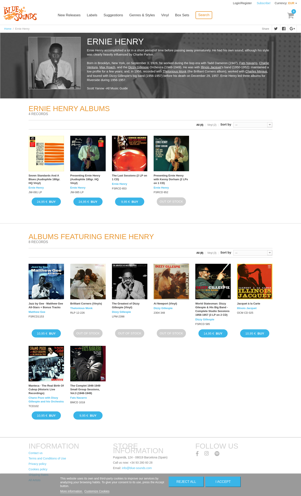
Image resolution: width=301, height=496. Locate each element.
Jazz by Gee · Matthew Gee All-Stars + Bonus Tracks (46, 305)
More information (71, 491)
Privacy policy (37, 464)
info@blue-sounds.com (137, 468)
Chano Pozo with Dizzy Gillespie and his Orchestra (46, 399)
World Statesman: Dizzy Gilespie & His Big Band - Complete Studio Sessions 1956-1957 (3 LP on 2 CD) (212, 309)
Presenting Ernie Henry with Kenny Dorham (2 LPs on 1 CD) (171, 179)
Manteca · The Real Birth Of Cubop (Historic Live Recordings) (46, 389)
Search (203, 15)
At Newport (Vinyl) (165, 303)
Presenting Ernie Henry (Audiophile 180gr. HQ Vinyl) (85, 179)
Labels (92, 15)
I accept (223, 481)
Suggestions (113, 15)
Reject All (186, 481)
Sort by (225, 124)
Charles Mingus (256, 71)
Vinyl (165, 15)
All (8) (199, 252)
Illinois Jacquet (211, 67)
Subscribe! (264, 3)
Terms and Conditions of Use (47, 458)
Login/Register (243, 3)
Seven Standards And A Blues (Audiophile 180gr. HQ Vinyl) (44, 179)
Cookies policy (38, 469)
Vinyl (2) (211, 124)
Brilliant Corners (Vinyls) (86, 303)
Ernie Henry (36, 187)
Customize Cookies (97, 491)
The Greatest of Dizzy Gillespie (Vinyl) (125, 305)
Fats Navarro (248, 63)
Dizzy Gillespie (138, 67)
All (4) (199, 124)
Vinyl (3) (211, 252)
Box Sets (182, 15)
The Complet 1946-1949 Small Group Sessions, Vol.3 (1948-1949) (85, 389)
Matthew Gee (37, 311)
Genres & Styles (142, 15)
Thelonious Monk (174, 71)
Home (7, 28)
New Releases (69, 15)
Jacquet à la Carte (248, 303)
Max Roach (107, 67)
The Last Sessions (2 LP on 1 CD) (129, 177)
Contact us (36, 453)
